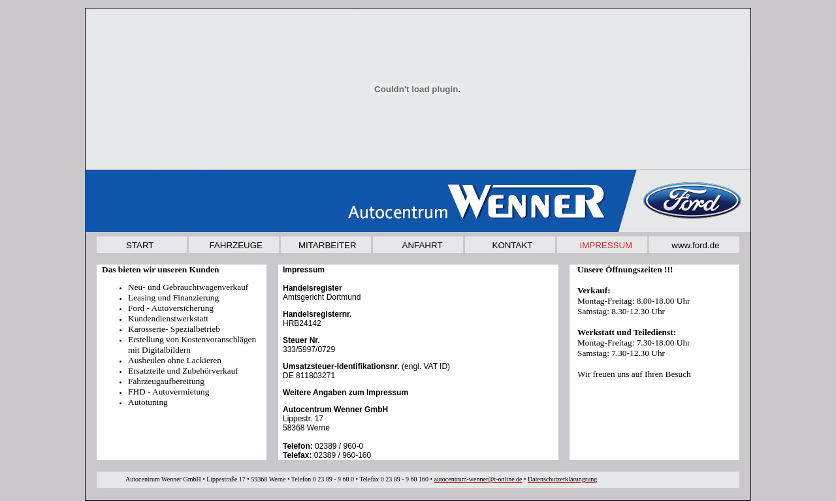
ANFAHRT (422, 245)
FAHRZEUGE (235, 245)
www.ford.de (695, 245)
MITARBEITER (327, 245)
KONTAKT (512, 245)
